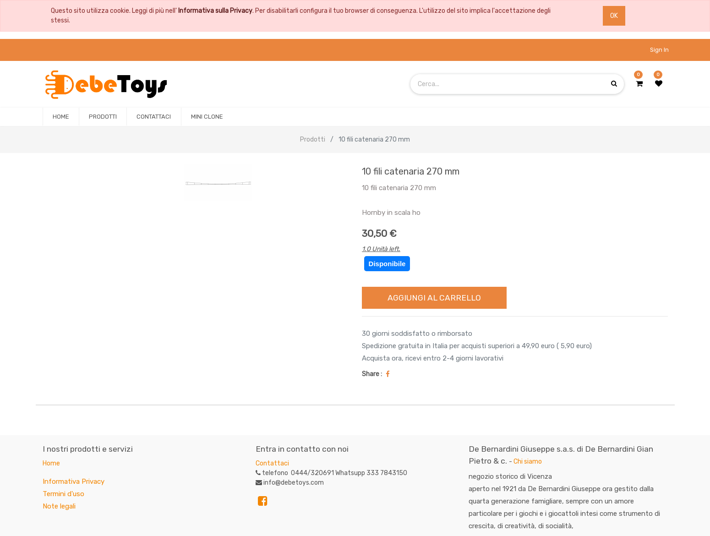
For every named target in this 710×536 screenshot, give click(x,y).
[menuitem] (61, 117)
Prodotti (312, 139)
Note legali (59, 506)
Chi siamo (527, 461)
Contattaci (272, 463)
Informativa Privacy (73, 481)
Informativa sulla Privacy (215, 11)
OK (614, 16)
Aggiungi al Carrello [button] (434, 297)
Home (51, 463)
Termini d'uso (63, 494)
